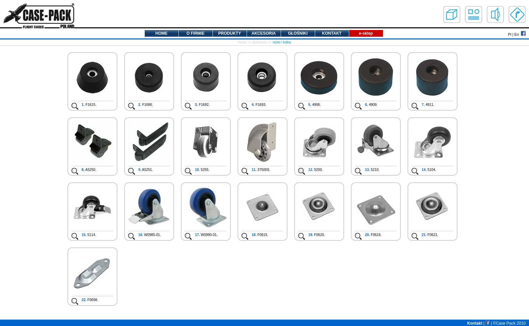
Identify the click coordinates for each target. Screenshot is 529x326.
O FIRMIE (195, 33)
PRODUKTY (229, 33)
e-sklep (366, 33)
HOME (162, 33)
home (242, 42)
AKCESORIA (263, 33)
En (516, 34)
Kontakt (474, 323)
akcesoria (259, 42)
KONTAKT (332, 33)
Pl (509, 34)
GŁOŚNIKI (297, 33)
